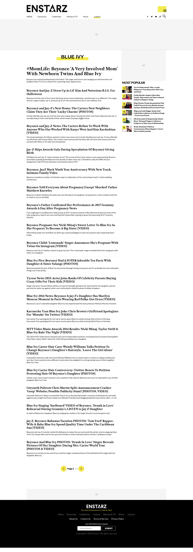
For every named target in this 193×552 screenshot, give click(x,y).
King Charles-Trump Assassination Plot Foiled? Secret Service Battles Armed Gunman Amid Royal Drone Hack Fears (149, 109)
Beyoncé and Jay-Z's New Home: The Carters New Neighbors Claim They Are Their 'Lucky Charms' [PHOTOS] (68, 114)
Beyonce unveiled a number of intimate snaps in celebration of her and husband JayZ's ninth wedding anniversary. (69, 182)
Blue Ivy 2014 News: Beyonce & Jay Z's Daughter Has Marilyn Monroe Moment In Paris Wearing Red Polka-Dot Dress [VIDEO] (71, 302)
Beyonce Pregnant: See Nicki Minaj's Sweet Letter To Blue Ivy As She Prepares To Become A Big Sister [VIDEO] (71, 231)
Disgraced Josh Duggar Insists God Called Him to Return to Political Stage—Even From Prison (149, 117)
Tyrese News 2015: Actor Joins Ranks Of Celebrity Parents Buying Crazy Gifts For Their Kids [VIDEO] (71, 284)
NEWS (31, 18)
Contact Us (85, 523)
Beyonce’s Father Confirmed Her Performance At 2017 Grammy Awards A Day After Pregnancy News (70, 211)
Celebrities (68, 18)
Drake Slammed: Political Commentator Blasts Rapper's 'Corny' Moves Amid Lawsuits (148, 133)
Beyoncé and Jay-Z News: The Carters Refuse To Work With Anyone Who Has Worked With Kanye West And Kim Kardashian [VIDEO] (71, 134)
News (61, 518)
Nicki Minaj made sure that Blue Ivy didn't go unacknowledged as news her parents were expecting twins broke (70, 238)
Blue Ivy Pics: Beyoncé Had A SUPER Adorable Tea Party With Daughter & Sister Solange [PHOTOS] (69, 266)
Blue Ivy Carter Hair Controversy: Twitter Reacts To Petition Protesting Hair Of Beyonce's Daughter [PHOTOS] (68, 376)
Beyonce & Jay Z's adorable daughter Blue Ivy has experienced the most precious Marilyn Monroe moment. (72, 308)
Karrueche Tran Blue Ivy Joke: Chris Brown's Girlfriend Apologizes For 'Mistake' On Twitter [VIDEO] (72, 317)
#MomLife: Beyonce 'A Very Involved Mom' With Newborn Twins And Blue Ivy (72, 76)
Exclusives (48, 18)
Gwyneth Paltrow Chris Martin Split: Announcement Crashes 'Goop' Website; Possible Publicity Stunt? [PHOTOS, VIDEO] (69, 394)
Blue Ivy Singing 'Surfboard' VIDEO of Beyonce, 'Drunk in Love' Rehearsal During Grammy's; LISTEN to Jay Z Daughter (70, 411)
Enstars (47, 8)
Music (108, 18)
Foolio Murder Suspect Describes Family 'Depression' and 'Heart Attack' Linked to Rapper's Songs (149, 101)
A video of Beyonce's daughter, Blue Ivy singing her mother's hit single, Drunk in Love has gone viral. (68, 417)
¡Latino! (123, 18)
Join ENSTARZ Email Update (96, 528)
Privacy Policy (117, 523)
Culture (96, 518)
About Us (73, 523)
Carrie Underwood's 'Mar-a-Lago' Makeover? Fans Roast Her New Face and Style (148, 94)
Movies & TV (89, 18)
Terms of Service (100, 523)
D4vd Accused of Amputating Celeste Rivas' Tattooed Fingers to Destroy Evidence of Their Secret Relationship (149, 125)
